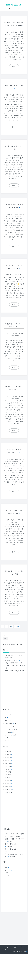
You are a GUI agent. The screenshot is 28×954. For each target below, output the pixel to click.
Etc (6, 717)
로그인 (7, 867)
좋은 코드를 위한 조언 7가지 (12, 660)
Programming (9, 723)
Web (10, 732)
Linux (7, 720)
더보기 (14, 66)
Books (7, 714)
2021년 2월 (8, 774)
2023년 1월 (8, 751)
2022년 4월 (8, 757)
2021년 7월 (8, 763)
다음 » (16, 626)
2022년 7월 (8, 754)
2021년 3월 (8, 772)
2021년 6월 (8, 766)
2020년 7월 (8, 783)
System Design (9, 735)
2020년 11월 (9, 777)
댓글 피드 (8, 873)
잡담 (6, 740)
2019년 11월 (9, 792)
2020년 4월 (8, 786)
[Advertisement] (14, 691)
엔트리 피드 (8, 870)
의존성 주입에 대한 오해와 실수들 (14, 663)
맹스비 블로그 (14, 4)
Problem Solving (13, 729)
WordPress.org (9, 875)
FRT (25, 951)
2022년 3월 (8, 760)
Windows (8, 738)
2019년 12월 (9, 789)
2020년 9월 (8, 780)
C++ (10, 726)
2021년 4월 (8, 769)
